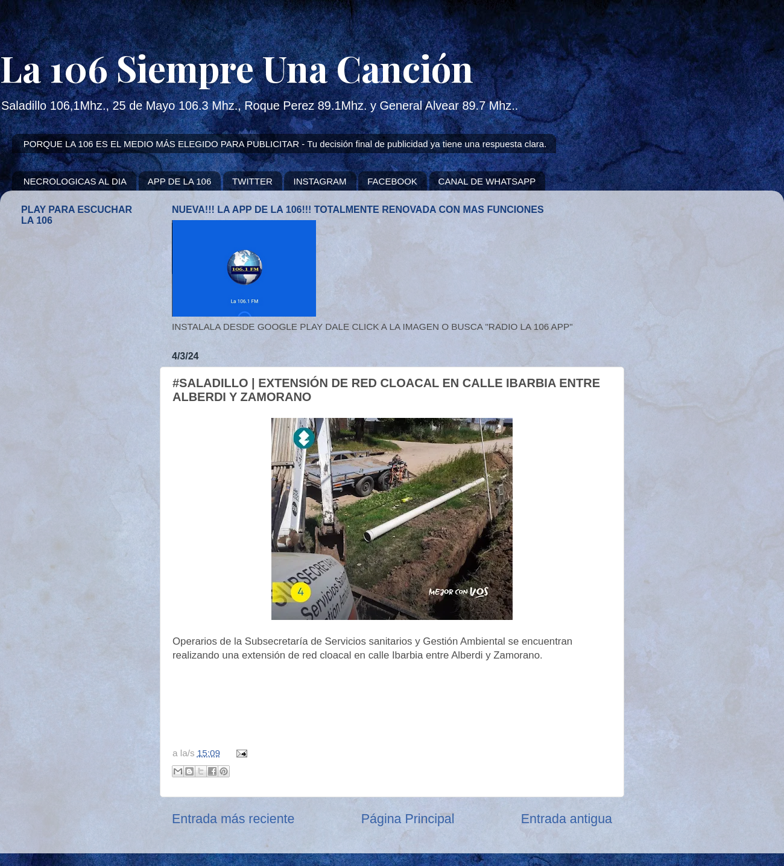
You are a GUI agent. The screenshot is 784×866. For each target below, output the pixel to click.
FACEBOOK (392, 181)
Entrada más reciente (233, 819)
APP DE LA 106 (180, 181)
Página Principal (408, 819)
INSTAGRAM (319, 181)
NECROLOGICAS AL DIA (75, 181)
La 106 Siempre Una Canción (236, 67)
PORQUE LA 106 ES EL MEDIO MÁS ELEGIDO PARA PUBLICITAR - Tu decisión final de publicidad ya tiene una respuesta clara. (285, 144)
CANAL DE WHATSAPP (487, 181)
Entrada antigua (566, 819)
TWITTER (252, 181)
